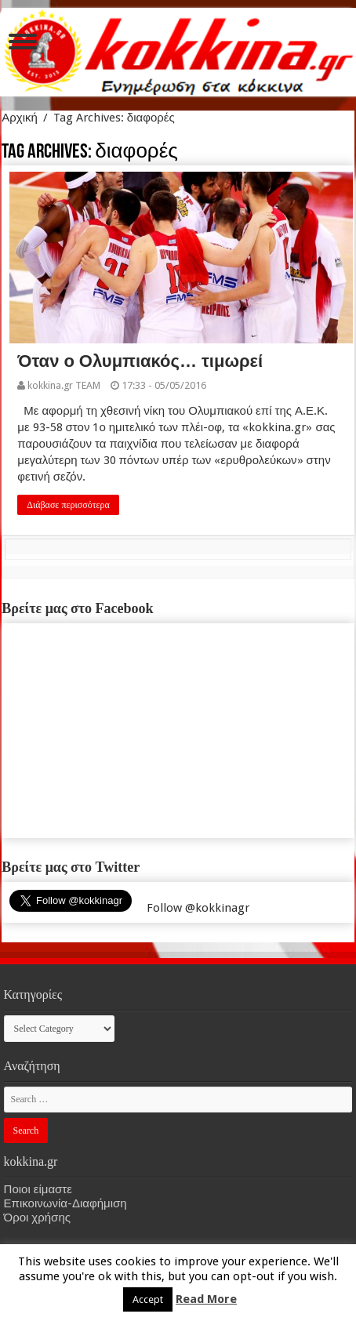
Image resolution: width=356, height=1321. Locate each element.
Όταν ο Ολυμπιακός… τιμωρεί (140, 361)
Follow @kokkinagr (198, 908)
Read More (206, 1299)
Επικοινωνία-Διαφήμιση (65, 1203)
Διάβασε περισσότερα (68, 504)
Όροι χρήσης (37, 1217)
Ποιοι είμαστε (38, 1189)
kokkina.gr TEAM (63, 385)
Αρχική (20, 118)
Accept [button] (148, 1299)
